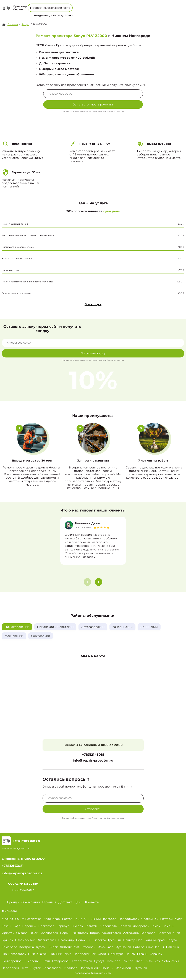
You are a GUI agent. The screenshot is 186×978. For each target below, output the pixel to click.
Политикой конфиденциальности (108, 111)
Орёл (102, 954)
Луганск (141, 968)
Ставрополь (61, 961)
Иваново (70, 968)
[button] (98, 582)
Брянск (7, 940)
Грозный (114, 940)
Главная (12, 24)
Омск (34, 933)
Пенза (130, 954)
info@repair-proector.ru (93, 760)
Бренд (66, 13)
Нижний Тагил (60, 954)
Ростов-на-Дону (74, 919)
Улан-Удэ (153, 961)
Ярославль (108, 926)
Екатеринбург (171, 919)
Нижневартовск (14, 954)
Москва (7, 919)
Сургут (99, 961)
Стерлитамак (82, 961)
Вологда (100, 940)
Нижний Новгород (102, 919)
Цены (98, 13)
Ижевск (77, 926)
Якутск (35, 968)
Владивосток (25, 940)
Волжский (83, 940)
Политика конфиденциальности (93, 973)
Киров (95, 933)
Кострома (26, 947)
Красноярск (49, 933)
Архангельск (111, 933)
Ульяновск (80, 933)
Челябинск (149, 919)
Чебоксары (170, 961)
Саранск (156, 954)
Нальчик (172, 947)
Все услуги (93, 304)
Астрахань (131, 933)
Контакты (110, 13)
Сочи (46, 961)
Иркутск (8, 933)
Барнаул (62, 926)
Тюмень (168, 926)
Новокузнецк (90, 968)
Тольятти (91, 926)
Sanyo (25, 24)
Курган (41, 947)
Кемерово (9, 947)
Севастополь (52, 968)
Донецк (107, 968)
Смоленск (32, 961)
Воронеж (29, 926)
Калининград (154, 940)
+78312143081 (102, 5)
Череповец (10, 968)
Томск (155, 926)
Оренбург (115, 954)
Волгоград (46, 926)
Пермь (65, 933)
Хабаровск (141, 926)
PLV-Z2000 (40, 24)
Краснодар (51, 919)
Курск (53, 947)
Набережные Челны (148, 947)
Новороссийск (85, 954)
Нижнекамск (38, 954)
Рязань (142, 954)
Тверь (139, 961)
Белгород (148, 933)
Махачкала (105, 947)
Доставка (65, 902)
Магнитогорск (84, 947)
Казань (7, 926)
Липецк (66, 947)
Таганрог (113, 961)
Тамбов (127, 961)
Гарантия (49, 902)
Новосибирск (129, 919)
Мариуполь (123, 968)
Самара (21, 933)
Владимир (66, 940)
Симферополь (12, 961)
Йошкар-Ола (132, 940)
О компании (83, 13)
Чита (24, 968)
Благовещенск (169, 933)
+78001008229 (76, 5)
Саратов (125, 926)
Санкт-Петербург (28, 919)
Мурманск (123, 947)
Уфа (17, 926)
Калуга (172, 940)
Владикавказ (46, 940)
